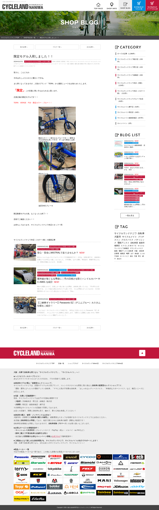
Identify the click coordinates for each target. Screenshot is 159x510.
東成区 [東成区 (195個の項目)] (137, 253)
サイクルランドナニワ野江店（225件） (130, 68)
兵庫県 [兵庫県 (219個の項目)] (116, 253)
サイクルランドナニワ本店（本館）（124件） (130, 84)
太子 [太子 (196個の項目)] (132, 253)
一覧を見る (129, 215)
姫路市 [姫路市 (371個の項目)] (142, 243)
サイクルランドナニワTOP (10, 38)
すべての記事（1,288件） (126, 54)
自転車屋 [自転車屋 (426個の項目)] (134, 243)
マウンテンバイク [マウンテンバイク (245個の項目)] (136, 248)
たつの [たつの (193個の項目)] (142, 253)
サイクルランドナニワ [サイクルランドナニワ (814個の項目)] (125, 233)
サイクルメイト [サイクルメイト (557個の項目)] (129, 237)
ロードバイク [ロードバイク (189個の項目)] (124, 256)
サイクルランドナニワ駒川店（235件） (130, 60)
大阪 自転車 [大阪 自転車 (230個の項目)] (139, 251)
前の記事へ (24, 47)
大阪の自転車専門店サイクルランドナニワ (79, 507)
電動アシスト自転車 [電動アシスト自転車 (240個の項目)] (126, 251)
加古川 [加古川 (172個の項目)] (119, 259)
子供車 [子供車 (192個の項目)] (116, 256)
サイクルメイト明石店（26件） (128, 112)
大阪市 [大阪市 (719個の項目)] (117, 236)
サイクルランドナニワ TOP (45, 363)
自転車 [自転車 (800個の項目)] (141, 233)
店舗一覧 (61, 363)
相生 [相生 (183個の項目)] (131, 256)
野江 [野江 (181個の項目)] (139, 256)
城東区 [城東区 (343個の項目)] (117, 246)
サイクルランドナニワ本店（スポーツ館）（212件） (131, 92)
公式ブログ (56, 436)
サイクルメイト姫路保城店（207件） (130, 118)
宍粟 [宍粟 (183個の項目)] (135, 256)
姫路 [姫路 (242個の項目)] (116, 251)
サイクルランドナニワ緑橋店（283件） (130, 76)
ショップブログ (73, 363)
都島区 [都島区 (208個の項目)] (122, 253)
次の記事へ (90, 47)
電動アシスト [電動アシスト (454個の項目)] (123, 243)
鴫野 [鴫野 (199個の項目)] (127, 253)
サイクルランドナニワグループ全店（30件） (130, 100)
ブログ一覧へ (57, 47)
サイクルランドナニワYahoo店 (112, 363)
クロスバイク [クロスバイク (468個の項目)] (127, 240)
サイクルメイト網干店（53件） (128, 107)
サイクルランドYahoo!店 (90, 363)
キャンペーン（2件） (125, 123)
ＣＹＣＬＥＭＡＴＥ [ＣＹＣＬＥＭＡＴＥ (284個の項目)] (129, 246)
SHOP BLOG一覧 (29, 38)
